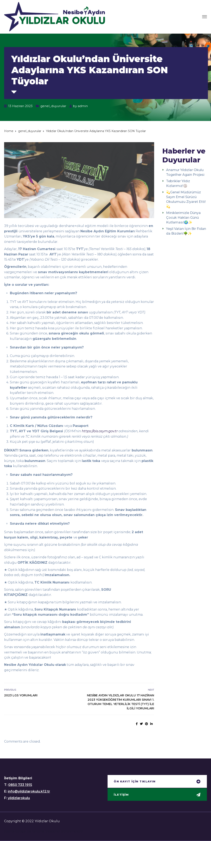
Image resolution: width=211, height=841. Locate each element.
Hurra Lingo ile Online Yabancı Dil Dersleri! (43, 831)
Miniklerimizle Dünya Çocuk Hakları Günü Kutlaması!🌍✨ (183, 217)
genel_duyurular (53, 106)
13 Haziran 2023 (20, 106)
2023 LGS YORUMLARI (21, 695)
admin (83, 106)
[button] (157, 782)
